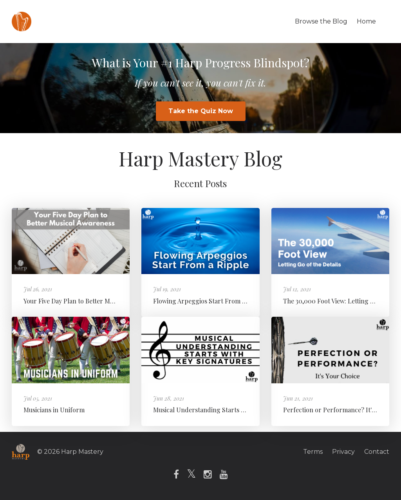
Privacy (343, 451)
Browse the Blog (321, 21)
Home (366, 21)
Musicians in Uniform (54, 410)
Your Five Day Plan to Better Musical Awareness (90, 301)
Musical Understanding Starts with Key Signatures (225, 410)
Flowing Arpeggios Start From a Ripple (209, 301)
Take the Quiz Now (200, 111)
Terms (313, 451)
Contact (376, 451)
